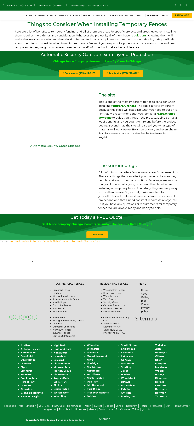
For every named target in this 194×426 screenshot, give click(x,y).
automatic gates (19, 241)
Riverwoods (61, 374)
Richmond (127, 363)
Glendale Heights (32, 392)
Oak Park (92, 381)
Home (29, 15)
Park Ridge (94, 389)
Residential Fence (69, 15)
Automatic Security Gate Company (50, 241)
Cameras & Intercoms (121, 15)
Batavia (125, 381)
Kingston (161, 378)
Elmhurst (26, 370)
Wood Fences (60, 311)
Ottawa (159, 356)
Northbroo (93, 367)
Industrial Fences (61, 333)
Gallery (145, 297)
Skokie (58, 385)
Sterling (126, 367)
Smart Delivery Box (94, 15)
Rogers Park (61, 378)
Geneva (126, 360)
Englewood (128, 349)
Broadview (128, 385)
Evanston (26, 374)
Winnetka (93, 349)
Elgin (24, 367)
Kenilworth (61, 352)
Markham (161, 367)
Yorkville (160, 345)
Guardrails (57, 323)
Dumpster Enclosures (64, 326)
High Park (60, 345)
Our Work (153, 15)
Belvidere (161, 389)
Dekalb (159, 381)
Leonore (160, 385)
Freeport (160, 363)
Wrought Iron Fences (64, 296)
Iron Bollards (59, 317)
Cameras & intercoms (114, 305)
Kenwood (127, 352)
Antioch (126, 392)
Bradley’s (161, 352)
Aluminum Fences (62, 330)
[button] (79, 73)
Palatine (126, 389)
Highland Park (62, 349)
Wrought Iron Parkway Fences (68, 320)
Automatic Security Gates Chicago (55, 146)
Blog (165, 15)
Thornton (161, 396)
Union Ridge (61, 389)
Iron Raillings (59, 302)
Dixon (158, 360)
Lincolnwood (62, 363)
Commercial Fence (45, 15)
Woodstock (128, 378)
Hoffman (160, 392)
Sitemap (146, 318)
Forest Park (28, 381)
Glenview (27, 389)
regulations (139, 35)
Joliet (124, 370)
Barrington (128, 396)
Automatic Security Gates (86, 241)
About (140, 15)
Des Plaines (28, 360)
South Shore (129, 345)
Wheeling (60, 396)
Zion (158, 349)
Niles (90, 359)
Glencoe (26, 385)
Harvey (159, 374)
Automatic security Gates (66, 299)
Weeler (159, 370)
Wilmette (93, 345)
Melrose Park (62, 367)
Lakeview (60, 356)
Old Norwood (95, 385)
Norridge (92, 363)
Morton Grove (62, 370)
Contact (145, 304)
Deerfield (27, 356)
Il (151, 224)
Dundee (26, 363)
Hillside (125, 374)
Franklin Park (29, 378)
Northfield (93, 370)
